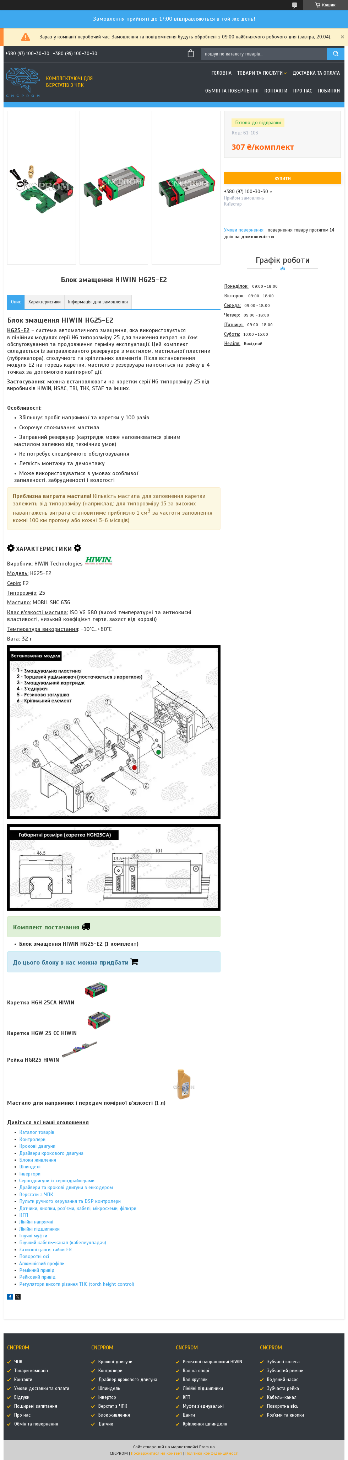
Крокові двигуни (37, 1146)
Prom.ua (207, 1446)
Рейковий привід (37, 1277)
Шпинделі (29, 1167)
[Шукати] (335, 54)
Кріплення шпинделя (205, 1424)
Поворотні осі (34, 1256)
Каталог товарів (36, 1132)
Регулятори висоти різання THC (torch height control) (76, 1284)
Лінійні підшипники (39, 1229)
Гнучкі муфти (33, 1236)
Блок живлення (114, 1415)
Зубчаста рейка (283, 1388)
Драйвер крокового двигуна (127, 1379)
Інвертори (29, 1174)
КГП (23, 1215)
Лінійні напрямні (36, 1222)
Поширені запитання (35, 1406)
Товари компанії (31, 1371)
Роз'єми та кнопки (285, 1415)
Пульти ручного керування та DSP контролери (70, 1201)
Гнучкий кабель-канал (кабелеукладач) (62, 1242)
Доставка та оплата (316, 73)
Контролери (32, 1139)
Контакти (275, 91)
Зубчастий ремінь (285, 1371)
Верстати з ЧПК (36, 1194)
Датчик (105, 1424)
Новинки (329, 91)
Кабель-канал (282, 1397)
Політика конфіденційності (212, 1453)
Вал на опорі (196, 1371)
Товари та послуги (260, 73)
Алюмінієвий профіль (42, 1263)
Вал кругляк (195, 1379)
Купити (282, 178)
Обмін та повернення (232, 91)
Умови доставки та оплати (41, 1388)
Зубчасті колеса (283, 1362)
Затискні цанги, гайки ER (45, 1250)
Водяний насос (282, 1379)
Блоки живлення (37, 1160)
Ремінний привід (37, 1270)
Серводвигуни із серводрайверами (56, 1181)
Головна (221, 73)
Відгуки (21, 1397)
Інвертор (107, 1397)
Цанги (189, 1415)
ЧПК (18, 1362)
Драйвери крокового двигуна (51, 1153)
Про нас (302, 91)
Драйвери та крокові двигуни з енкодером (66, 1187)
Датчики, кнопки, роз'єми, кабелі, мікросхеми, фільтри (77, 1208)
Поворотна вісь (283, 1406)
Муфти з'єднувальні (203, 1406)
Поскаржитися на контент (156, 1453)
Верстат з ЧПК (112, 1406)
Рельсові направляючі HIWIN (212, 1362)
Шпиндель (109, 1388)
